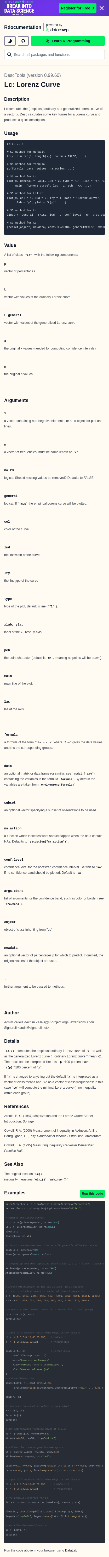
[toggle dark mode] (10, 41)
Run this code (92, 1193)
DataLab (71, 1550)
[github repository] (23, 41)
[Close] (101, 8)
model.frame (83, 773)
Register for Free (77, 8)
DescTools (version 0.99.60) (32, 75)
